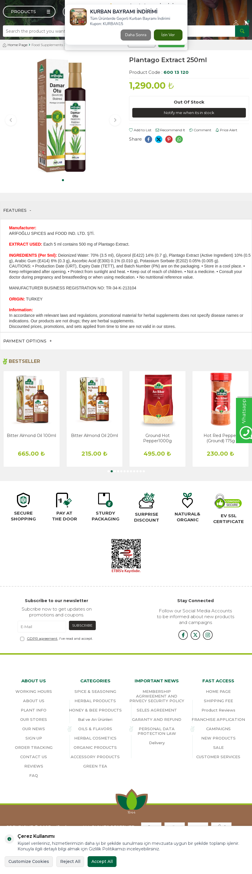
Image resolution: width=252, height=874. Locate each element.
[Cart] (246, 22)
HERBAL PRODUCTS (95, 700)
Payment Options (27, 341)
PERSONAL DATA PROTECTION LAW (157, 731)
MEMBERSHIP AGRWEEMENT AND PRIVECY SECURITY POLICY (156, 696)
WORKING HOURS (33, 691)
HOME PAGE (218, 691)
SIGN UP (33, 738)
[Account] (236, 22)
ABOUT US (33, 700)
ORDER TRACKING (34, 747)
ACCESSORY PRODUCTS (95, 756)
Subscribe (82, 625)
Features (17, 210)
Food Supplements (47, 45)
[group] (63, 116)
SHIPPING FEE (218, 700)
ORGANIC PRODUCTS (95, 747)
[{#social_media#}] (181, 634)
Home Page (15, 45)
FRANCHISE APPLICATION (218, 719)
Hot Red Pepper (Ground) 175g (220, 438)
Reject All (70, 861)
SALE (218, 747)
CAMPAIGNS (218, 728)
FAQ (33, 775)
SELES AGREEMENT (157, 710)
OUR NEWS (33, 728)
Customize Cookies (28, 861)
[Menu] (29, 12)
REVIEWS (33, 766)
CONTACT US (33, 756)
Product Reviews (218, 710)
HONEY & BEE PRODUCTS (95, 710)
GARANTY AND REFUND (156, 719)
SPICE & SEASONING (95, 691)
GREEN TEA (95, 766)
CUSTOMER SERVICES (218, 756)
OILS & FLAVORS (95, 728)
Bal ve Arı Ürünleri (95, 719)
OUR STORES (33, 719)
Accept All (102, 861)
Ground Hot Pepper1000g (157, 438)
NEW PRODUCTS (218, 738)
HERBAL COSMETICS (95, 738)
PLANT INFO (33, 710)
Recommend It (170, 130)
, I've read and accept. (56, 638)
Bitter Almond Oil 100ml (31, 435)
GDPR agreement (42, 638)
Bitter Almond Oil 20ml (94, 435)
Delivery (157, 742)
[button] (63, 180)
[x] (195, 634)
